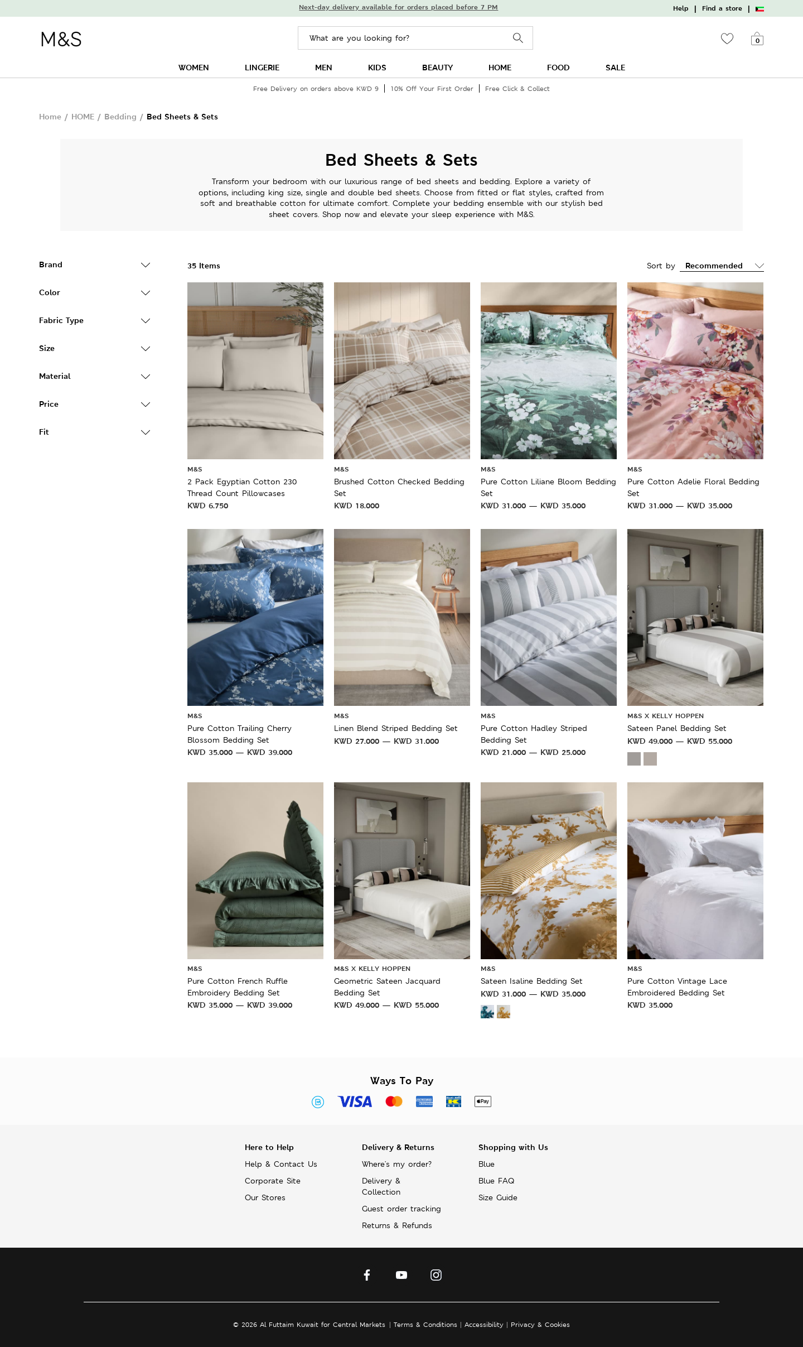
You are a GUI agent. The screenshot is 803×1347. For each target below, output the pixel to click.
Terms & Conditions (425, 1324)
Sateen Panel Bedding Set (677, 728)
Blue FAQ (496, 1181)
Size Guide (497, 1197)
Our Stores (265, 1197)
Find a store (722, 8)
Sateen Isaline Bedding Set (532, 981)
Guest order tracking (401, 1209)
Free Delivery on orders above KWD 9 (316, 88)
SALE (615, 67)
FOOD (558, 67)
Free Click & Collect (517, 88)
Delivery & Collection (381, 1186)
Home (50, 116)
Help (681, 8)
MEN (323, 67)
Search (518, 38)
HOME (499, 67)
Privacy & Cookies (540, 1324)
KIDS (377, 67)
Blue (486, 1164)
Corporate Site (273, 1181)
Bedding (120, 116)
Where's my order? (397, 1164)
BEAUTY (437, 67)
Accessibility (484, 1324)
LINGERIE (262, 67)
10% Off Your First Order (431, 88)
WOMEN (193, 67)
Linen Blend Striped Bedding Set (396, 728)
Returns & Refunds (397, 1225)
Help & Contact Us (281, 1164)
